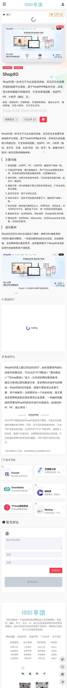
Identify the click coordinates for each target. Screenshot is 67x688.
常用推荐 (14, 642)
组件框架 (41, 651)
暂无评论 (12, 522)
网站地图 (10, 636)
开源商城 (24, 102)
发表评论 (56, 570)
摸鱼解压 (27, 654)
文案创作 (27, 658)
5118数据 (41, 372)
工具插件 (27, 647)
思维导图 (27, 651)
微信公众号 (53, 102)
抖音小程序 (17, 105)
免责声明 (33, 636)
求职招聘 (14, 654)
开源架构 (41, 654)
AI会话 (54, 651)
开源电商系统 (38, 102)
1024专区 (7, 68)
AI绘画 (54, 654)
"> (29, 119)
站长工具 (41, 647)
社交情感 (14, 658)
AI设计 (54, 658)
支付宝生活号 (32, 105)
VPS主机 (41, 658)
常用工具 (14, 647)
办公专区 (27, 642)
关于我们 (56, 636)
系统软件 (18, 68)
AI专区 (54, 642)
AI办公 (54, 647)
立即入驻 (57, 14)
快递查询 (14, 651)
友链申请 (22, 636)
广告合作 (45, 636)
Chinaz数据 (15, 377)
